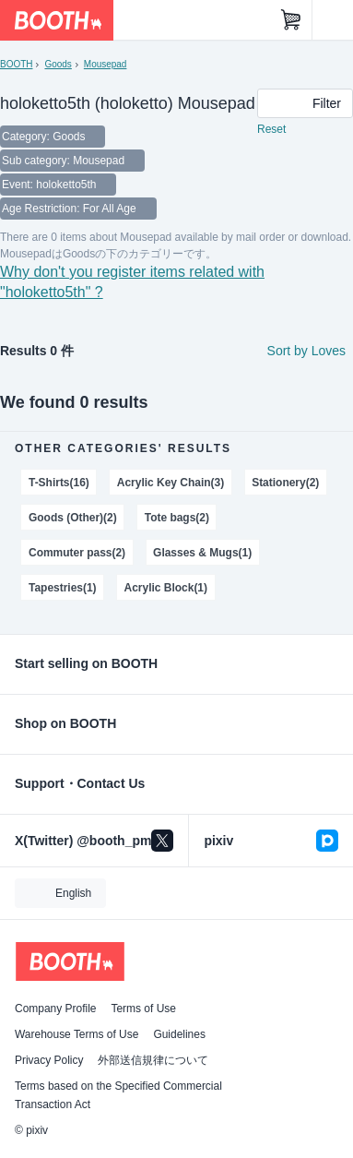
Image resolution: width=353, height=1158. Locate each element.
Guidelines (179, 1034)
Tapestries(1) (63, 587)
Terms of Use (143, 1008)
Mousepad (105, 64)
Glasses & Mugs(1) (202, 552)
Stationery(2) (285, 482)
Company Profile (55, 1008)
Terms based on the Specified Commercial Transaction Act (118, 1095)
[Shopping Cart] (291, 20)
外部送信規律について (153, 1060)
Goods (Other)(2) (73, 517)
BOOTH (16, 64)
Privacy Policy (49, 1060)
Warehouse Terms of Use (76, 1034)
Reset (271, 129)
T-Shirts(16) (59, 482)
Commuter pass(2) (77, 552)
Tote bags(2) (177, 517)
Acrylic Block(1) (165, 587)
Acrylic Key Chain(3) (170, 482)
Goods (57, 64)
